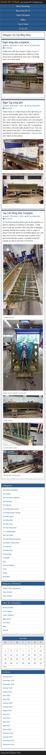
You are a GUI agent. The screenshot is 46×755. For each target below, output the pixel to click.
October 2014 (8, 707)
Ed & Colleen (7, 611)
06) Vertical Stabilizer (10, 490)
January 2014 (8, 737)
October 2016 (8, 688)
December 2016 (8, 680)
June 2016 (6, 695)
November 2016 (8, 684)
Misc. (5, 562)
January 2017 (8, 677)
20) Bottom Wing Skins (11, 543)
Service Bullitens (9, 565)
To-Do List (23, 28)
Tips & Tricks (23, 24)
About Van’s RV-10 (23, 11)
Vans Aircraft (7, 592)
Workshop (6, 577)
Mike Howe (7, 619)
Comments (8, 48)
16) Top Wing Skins (33, 45)
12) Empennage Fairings (11, 513)
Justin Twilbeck (8, 615)
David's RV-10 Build (9, 1)
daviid (7, 45)
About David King (23, 6)
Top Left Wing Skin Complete (18, 213)
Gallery (23, 20)
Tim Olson (6, 623)
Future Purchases (23, 15)
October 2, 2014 (17, 106)
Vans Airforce (7, 596)
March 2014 (7, 729)
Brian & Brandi (8, 608)
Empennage (7, 554)
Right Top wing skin (13, 102)
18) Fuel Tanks (8, 535)
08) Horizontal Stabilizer (11, 498)
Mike (4, 626)
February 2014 (8, 733)
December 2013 (8, 741)
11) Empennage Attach (11, 509)
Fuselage (6, 558)
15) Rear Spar (8, 524)
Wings (5, 573)
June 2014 (6, 718)
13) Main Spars (8, 516)
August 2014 (7, 710)
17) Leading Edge (9, 531)
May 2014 (6, 722)
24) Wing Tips (8, 550)
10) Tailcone (7, 505)
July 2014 (6, 714)
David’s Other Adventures (12, 588)
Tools (5, 569)
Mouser (5, 630)
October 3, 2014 (17, 45)
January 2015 (8, 703)
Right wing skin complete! (16, 42)
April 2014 (6, 726)
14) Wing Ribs (8, 520)
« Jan (4, 667)
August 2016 (7, 692)
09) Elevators (7, 501)
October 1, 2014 (17, 216)
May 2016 (6, 699)
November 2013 (8, 744)
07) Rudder (7, 494)
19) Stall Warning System (12, 539)
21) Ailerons (7, 546)
